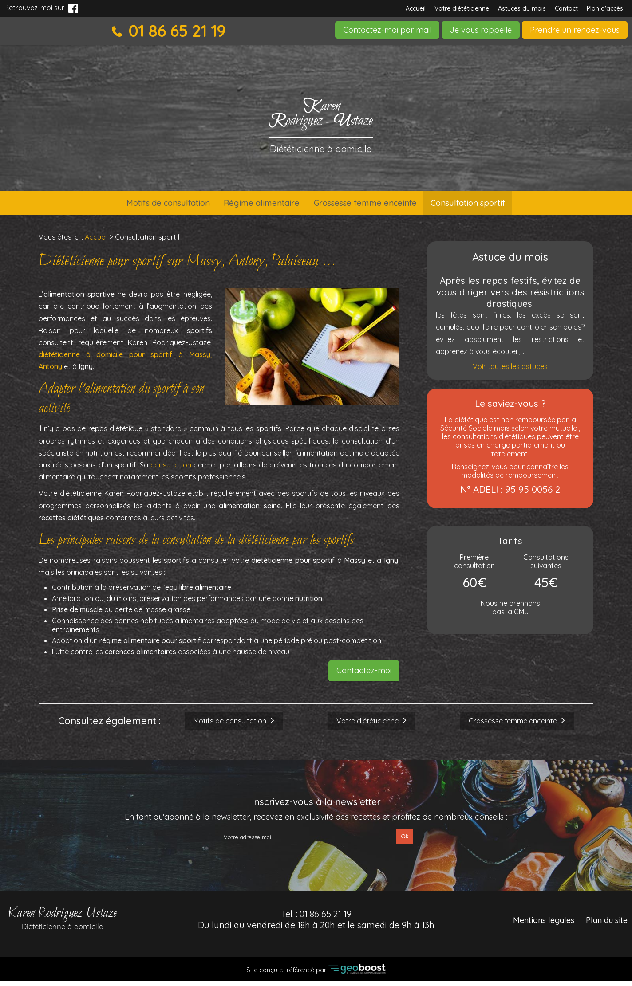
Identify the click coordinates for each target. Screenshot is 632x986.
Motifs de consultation (145, 205)
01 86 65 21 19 (174, 31)
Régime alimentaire (253, 205)
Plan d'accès (605, 8)
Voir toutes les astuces (510, 371)
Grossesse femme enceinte (373, 205)
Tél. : (316, 925)
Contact (566, 8)
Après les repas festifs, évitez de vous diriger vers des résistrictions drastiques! (510, 297)
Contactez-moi (363, 676)
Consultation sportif (493, 205)
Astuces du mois (522, 8)
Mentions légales (543, 925)
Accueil (416, 8)
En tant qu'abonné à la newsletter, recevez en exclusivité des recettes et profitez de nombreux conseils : (316, 822)
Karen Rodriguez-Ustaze (62, 922)
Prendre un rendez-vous (575, 30)
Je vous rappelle (481, 30)
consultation (170, 470)
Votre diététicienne (461, 8)
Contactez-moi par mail (387, 30)
